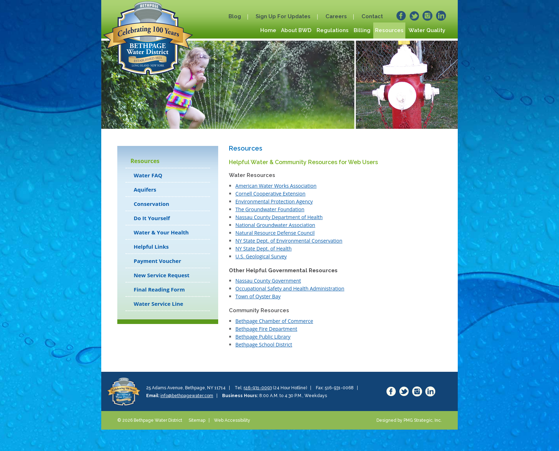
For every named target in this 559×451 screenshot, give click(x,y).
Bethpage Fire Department (266, 328)
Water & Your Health (161, 232)
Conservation (151, 203)
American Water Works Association (275, 185)
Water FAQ (148, 175)
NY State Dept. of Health (263, 248)
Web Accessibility (232, 420)
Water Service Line (158, 303)
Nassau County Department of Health (279, 217)
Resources (144, 161)
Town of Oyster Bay (258, 296)
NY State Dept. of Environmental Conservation (288, 240)
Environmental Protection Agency (274, 201)
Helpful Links (151, 246)
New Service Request (161, 275)
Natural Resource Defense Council (274, 232)
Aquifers (145, 189)
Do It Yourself (152, 218)
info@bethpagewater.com (186, 395)
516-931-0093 (257, 387)
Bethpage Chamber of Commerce (274, 321)
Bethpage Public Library (263, 336)
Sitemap (197, 420)
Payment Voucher (157, 260)
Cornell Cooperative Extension (270, 193)
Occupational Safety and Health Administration (289, 288)
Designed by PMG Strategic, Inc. (409, 420)
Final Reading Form (159, 289)
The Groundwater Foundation (269, 209)
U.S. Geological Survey (261, 256)
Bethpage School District (263, 344)
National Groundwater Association (275, 225)
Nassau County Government (268, 280)
